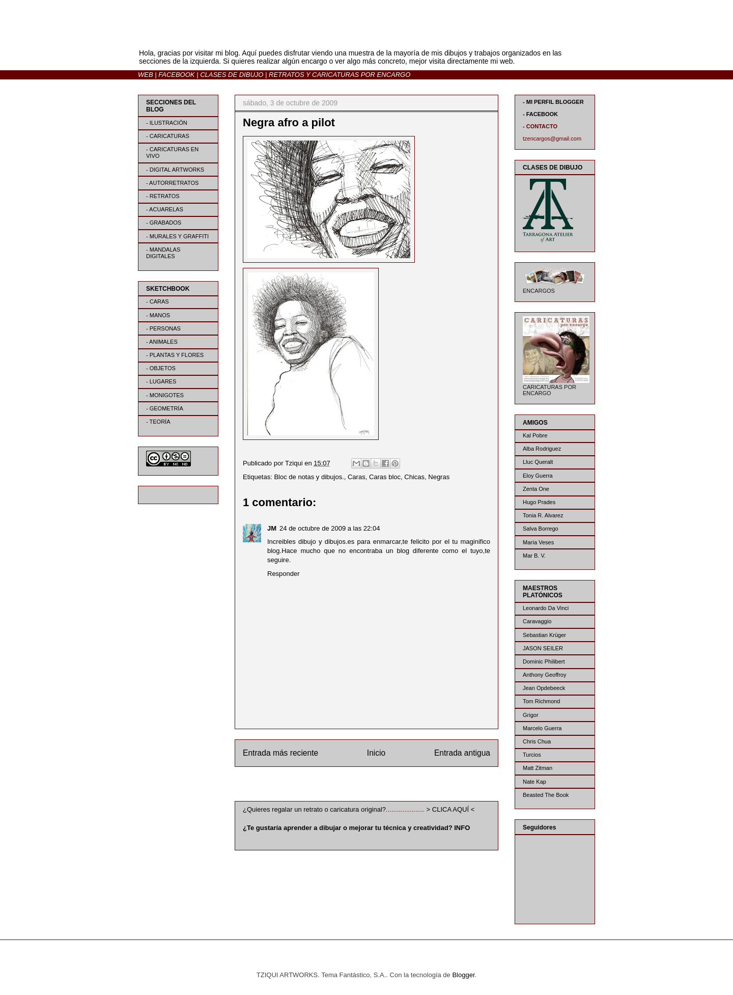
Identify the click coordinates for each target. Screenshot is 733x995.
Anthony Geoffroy (544, 675)
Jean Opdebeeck (544, 688)
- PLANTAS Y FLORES (175, 355)
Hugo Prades (539, 502)
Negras (438, 477)
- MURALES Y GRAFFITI (177, 236)
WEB (145, 74)
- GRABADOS (163, 222)
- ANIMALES (162, 342)
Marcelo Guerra (542, 728)
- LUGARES (161, 381)
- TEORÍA (158, 422)
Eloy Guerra (538, 476)
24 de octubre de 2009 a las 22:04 (329, 528)
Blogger (463, 975)
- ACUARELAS (164, 209)
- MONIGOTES (165, 395)
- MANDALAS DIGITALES (163, 252)
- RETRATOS (163, 196)
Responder (283, 573)
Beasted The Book (546, 795)
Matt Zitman (537, 768)
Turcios (532, 755)
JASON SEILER (543, 648)
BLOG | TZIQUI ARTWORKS (238, 34)
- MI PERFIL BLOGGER (553, 102)
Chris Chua (537, 741)
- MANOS (158, 315)
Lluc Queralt (538, 462)
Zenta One (536, 489)
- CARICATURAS (167, 136)
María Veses (538, 542)
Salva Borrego (540, 529)
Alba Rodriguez (542, 449)
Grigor (531, 715)
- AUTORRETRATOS (172, 183)
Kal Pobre (535, 435)
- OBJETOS (161, 368)
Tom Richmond (541, 701)
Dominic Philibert (544, 661)
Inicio (376, 753)
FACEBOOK (176, 74)
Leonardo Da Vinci (546, 608)
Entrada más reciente (280, 753)
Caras (356, 477)
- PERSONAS (163, 328)
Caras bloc (385, 477)
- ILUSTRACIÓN (166, 123)
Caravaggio (537, 621)
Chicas (414, 477)
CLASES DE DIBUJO (231, 74)
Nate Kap (534, 782)
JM (271, 528)
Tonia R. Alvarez (543, 515)
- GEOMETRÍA (164, 408)
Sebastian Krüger (544, 635)
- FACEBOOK (540, 114)
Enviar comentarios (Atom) (387, 786)
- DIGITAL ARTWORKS (175, 170)
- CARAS (157, 301)
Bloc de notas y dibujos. (309, 477)
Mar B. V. (534, 555)
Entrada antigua (462, 753)
